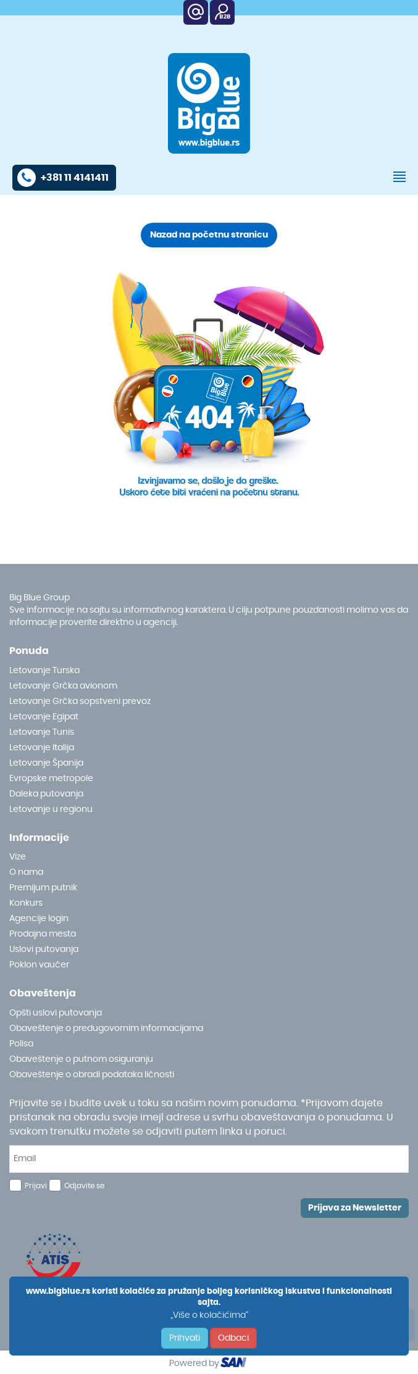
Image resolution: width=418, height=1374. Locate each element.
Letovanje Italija (41, 747)
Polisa (21, 1044)
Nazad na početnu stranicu (209, 235)
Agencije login (39, 918)
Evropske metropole (51, 778)
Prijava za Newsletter (354, 1208)
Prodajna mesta (42, 934)
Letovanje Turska (44, 670)
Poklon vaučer (39, 965)
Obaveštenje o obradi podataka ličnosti (91, 1074)
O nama (26, 872)
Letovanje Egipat (43, 717)
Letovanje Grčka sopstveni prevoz (80, 701)
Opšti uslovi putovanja (55, 1013)
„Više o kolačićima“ (209, 1315)
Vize (17, 857)
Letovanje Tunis (41, 732)
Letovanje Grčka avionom (63, 686)
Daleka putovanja (46, 794)
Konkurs (26, 903)
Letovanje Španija (46, 763)
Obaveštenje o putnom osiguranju (81, 1059)
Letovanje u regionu (51, 809)
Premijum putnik (43, 888)
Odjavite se (84, 1186)
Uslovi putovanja (43, 949)
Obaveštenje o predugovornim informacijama (106, 1028)
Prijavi (36, 1186)
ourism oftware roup (234, 1364)
